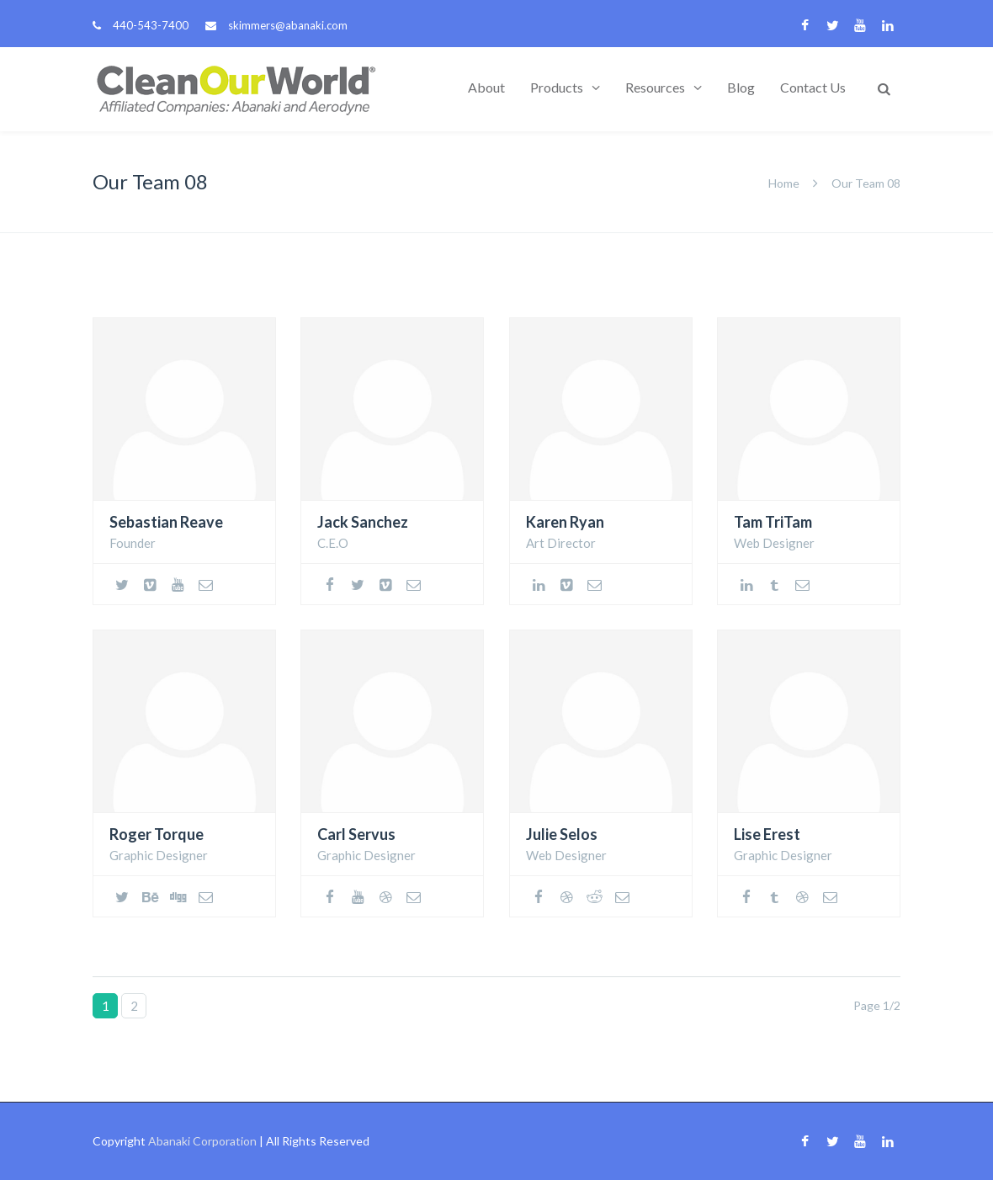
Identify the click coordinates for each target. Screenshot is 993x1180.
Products (556, 87)
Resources (655, 87)
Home (783, 183)
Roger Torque (156, 834)
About (486, 87)
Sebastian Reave (166, 522)
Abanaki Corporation (202, 1141)
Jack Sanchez (362, 522)
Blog (741, 87)
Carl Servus (356, 834)
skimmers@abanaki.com (288, 25)
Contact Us (813, 87)
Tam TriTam (773, 522)
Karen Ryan (565, 522)
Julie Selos (561, 834)
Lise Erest (767, 834)
